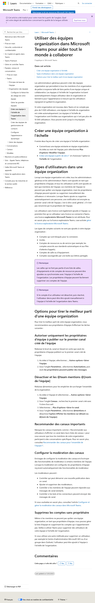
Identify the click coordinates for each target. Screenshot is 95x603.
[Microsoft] (4, 3)
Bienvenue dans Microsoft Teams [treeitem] (15, 38)
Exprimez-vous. (80, 20)
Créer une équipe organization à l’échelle (52, 70)
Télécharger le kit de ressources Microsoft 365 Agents (53, 12)
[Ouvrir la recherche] (78, 3)
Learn (37, 32)
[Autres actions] (90, 32)
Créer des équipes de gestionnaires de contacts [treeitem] (19, 125)
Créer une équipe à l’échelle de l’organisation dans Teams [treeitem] (18, 114)
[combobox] (16, 32)
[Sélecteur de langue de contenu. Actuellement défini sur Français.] (8, 600)
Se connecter (87, 3)
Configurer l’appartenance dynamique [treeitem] (16, 135)
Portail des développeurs (41, 7)
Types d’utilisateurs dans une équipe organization (55, 74)
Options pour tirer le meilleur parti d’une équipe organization (60, 77)
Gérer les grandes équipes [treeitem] (17, 104)
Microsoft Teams (47, 32)
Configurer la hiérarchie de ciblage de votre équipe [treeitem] (20, 95)
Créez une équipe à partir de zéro (53, 155)
